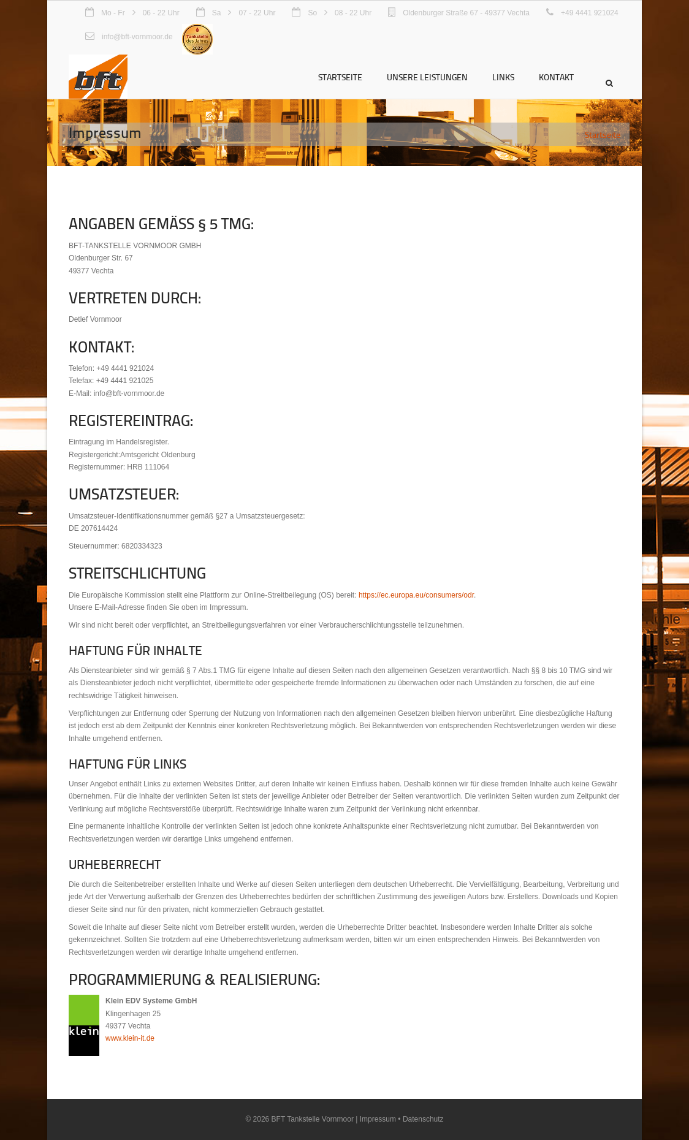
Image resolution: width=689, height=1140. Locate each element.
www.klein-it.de (129, 1038)
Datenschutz (423, 1119)
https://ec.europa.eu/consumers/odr (416, 595)
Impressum (378, 1119)
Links (503, 77)
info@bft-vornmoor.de (137, 36)
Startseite (340, 77)
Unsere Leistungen (427, 77)
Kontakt (556, 77)
